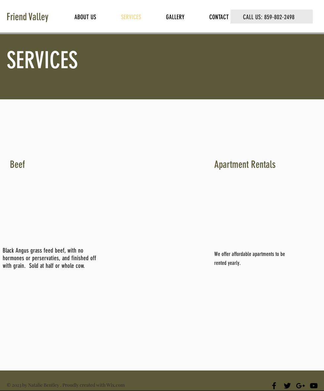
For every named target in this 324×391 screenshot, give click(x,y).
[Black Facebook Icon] (274, 385)
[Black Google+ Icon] (300, 385)
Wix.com (115, 385)
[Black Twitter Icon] (287, 385)
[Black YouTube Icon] (313, 385)
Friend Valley (28, 17)
